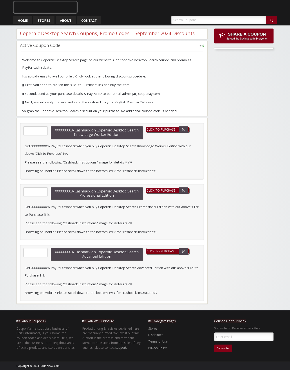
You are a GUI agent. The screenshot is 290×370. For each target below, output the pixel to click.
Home (23, 20)
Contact (89, 20)
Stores (44, 20)
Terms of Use (158, 341)
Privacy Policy (157, 348)
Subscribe (223, 348)
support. (121, 347)
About (65, 20)
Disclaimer (155, 335)
